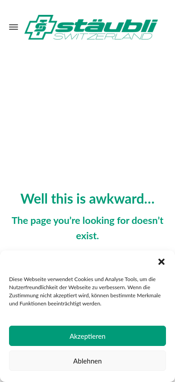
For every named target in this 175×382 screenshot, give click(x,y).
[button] (161, 261)
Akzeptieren (87, 336)
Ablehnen (87, 361)
